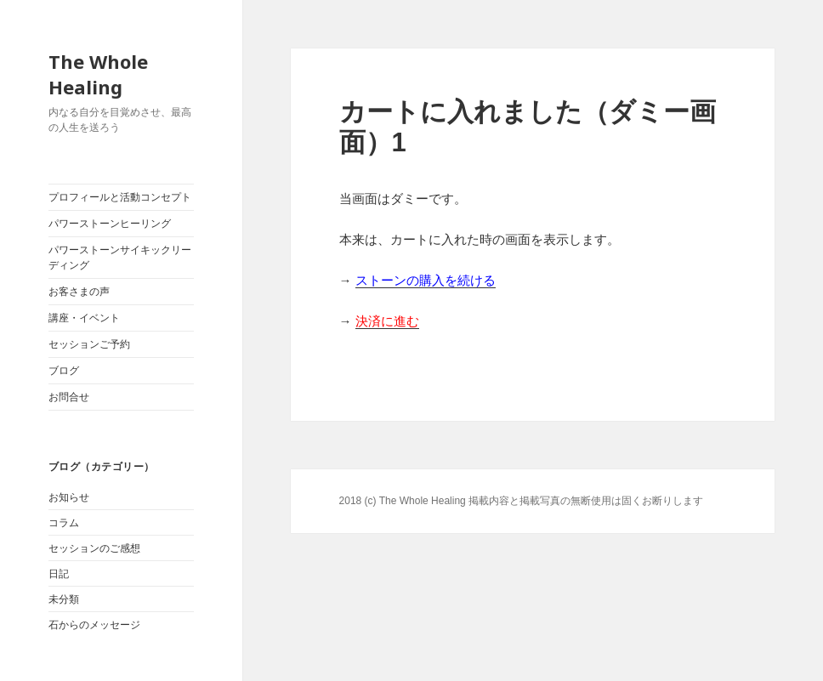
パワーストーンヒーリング (109, 224)
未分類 (63, 599)
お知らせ (68, 497)
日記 (58, 574)
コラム (63, 523)
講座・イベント (84, 318)
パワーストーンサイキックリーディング (119, 257)
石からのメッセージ (94, 625)
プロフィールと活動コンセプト (119, 197)
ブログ (63, 371)
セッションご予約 (89, 344)
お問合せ (68, 397)
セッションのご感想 (94, 548)
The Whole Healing (98, 73)
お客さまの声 (79, 292)
